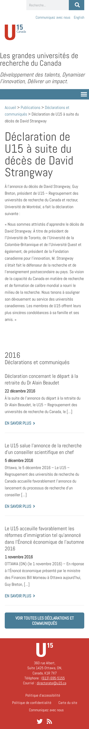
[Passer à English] (79, 17)
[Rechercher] (76, 5)
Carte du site (67, 702)
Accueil (10, 107)
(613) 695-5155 (53, 678)
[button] (84, 94)
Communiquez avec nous (53, 17)
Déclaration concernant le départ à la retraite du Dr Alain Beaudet (41, 379)
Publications (30, 107)
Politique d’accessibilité (42, 695)
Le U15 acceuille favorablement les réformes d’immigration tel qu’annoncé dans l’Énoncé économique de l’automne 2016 (44, 538)
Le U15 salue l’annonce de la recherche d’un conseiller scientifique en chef (43, 448)
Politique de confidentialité (31, 702)
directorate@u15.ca (51, 683)
